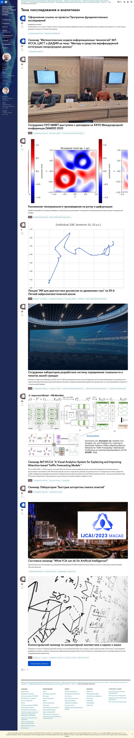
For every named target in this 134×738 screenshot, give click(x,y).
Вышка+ (45, 700)
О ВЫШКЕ (24, 689)
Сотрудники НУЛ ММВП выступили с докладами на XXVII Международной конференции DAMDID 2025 (75, 126)
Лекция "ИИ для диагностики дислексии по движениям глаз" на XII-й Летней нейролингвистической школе (71, 292)
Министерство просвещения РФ (117, 695)
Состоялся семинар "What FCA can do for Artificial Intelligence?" (68, 561)
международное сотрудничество (66, 571)
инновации (81, 299)
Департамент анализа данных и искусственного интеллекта (94, 682)
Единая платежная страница (28, 725)
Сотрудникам (6, 44)
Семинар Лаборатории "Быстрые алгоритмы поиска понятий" (66, 487)
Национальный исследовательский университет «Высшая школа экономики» (40, 682)
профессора (37, 657)
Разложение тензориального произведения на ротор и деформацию (70, 206)
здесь (98, 733)
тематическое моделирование (117, 388)
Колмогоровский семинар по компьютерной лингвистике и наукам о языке (74, 645)
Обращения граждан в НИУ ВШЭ (29, 705)
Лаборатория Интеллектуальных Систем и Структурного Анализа (97, 388)
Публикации (90, 705)
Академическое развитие (71, 703)
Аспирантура (46, 705)
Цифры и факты (25, 691)
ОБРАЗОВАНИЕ (47, 689)
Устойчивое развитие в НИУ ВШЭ (29, 696)
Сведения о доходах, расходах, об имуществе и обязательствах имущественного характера (30, 713)
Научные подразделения (71, 691)
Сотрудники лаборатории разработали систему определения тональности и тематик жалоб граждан (75, 373)
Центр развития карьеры (49, 709)
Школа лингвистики (83, 657)
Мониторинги (68, 696)
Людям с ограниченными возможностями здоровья (27, 722)
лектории (36, 299)
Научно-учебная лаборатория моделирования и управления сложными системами (61, 217)
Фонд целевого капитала (27, 707)
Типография (90, 698)
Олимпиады (46, 696)
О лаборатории (6, 20)
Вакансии (5, 27)
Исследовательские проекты (72, 693)
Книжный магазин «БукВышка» (94, 696)
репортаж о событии (55, 133)
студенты (44, 657)
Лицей (44, 691)
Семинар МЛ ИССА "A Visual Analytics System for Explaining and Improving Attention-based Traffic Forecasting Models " (74, 463)
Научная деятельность (6, 31)
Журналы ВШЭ (90, 703)
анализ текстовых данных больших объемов (74, 388)
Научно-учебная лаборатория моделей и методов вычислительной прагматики (74, 133)
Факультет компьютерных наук (69, 682)
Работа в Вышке (25, 728)
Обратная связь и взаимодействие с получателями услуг (52, 717)
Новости (73, 684)
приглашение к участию (56, 492)
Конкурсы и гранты (69, 705)
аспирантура (66, 480)
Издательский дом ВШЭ (92, 693)
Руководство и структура (27, 693)
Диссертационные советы (71, 698)
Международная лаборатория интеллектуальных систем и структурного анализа (49, 684)
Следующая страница (39, 663)
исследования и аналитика (36, 33)
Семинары (5, 40)
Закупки (23, 703)
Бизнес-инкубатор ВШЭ (49, 712)
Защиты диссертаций (70, 700)
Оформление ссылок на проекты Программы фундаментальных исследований (68, 18)
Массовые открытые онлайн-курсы (118, 701)
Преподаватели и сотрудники (28, 698)
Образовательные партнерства (51, 714)
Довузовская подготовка (49, 693)
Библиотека (90, 691)
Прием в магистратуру (48, 703)
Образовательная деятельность (7, 36)
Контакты (5, 48)
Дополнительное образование (51, 707)
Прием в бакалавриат (48, 698)
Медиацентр (90, 700)
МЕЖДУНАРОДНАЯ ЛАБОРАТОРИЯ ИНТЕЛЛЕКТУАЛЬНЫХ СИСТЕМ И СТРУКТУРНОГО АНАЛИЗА (9, 11)
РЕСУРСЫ (90, 689)
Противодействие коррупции (28, 709)
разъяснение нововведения (52, 33)
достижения (43, 299)
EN (120, 1)
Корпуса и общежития (26, 700)
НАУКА (67, 689)
